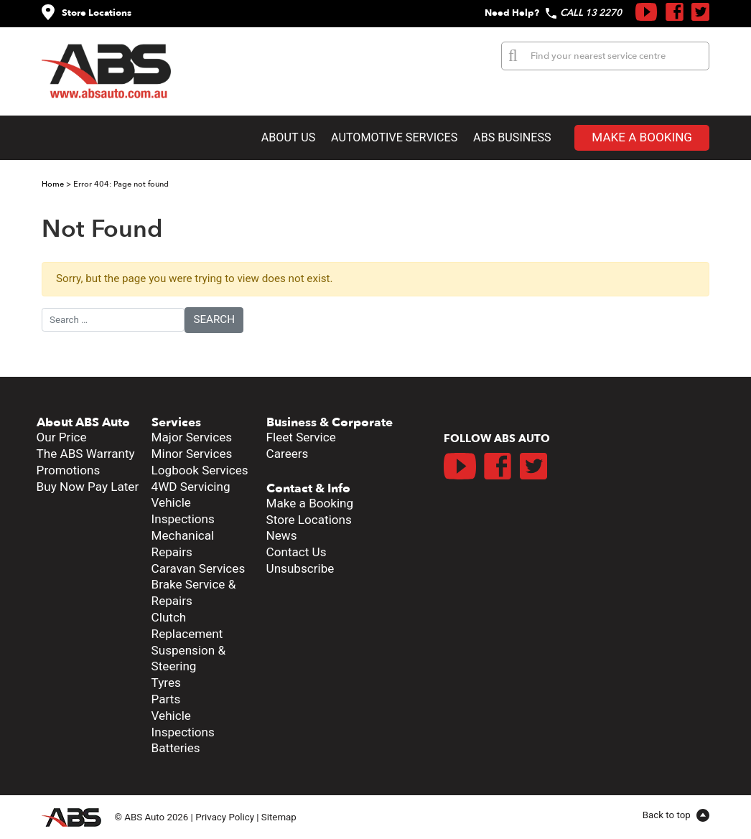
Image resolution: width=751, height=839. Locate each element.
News (281, 535)
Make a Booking (642, 137)
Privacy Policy (224, 816)
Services (176, 422)
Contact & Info (308, 488)
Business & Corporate (329, 422)
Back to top (668, 815)
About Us (288, 137)
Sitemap (279, 816)
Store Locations (96, 12)
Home (53, 184)
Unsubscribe (300, 568)
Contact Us (296, 552)
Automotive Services (394, 137)
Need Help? (512, 12)
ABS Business (512, 137)
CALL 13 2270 (591, 12)
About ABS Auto (83, 422)
